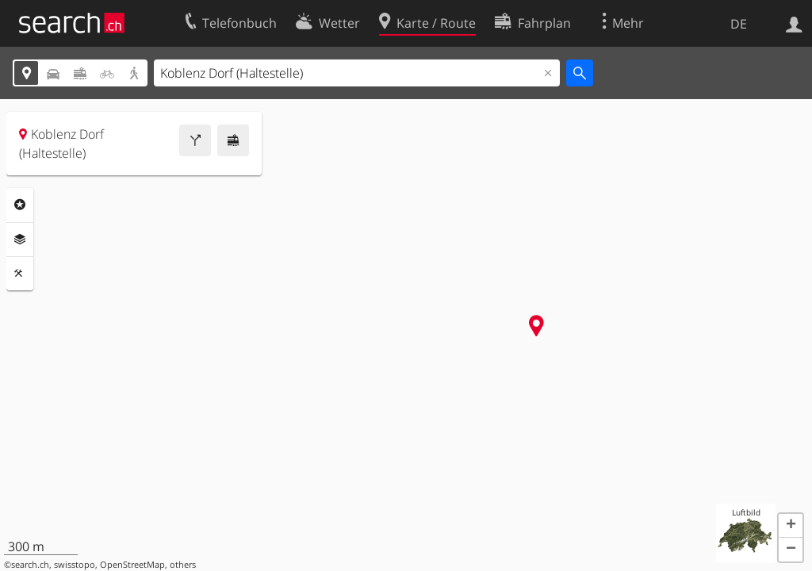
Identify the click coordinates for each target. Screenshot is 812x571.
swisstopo (74, 564)
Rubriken (19, 204)
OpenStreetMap (132, 564)
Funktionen (19, 273)
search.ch (30, 564)
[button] (790, 526)
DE (738, 24)
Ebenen (19, 239)
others (183, 564)
